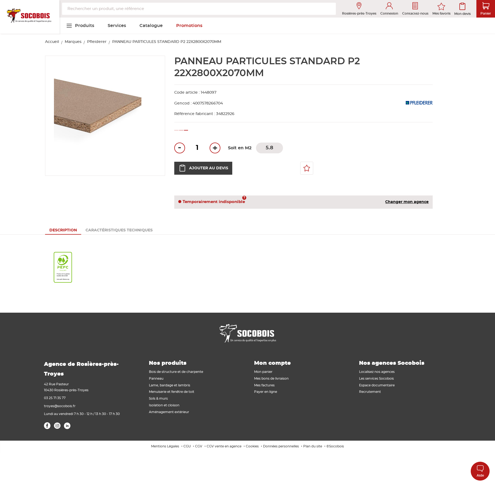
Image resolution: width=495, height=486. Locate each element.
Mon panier (263, 371)
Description (63, 230)
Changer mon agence (407, 202)
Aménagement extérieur (169, 412)
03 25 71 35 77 (55, 398)
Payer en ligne (265, 391)
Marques (73, 42)
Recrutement (370, 391)
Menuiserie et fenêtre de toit (171, 391)
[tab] (63, 230)
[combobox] (199, 9)
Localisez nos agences (377, 371)
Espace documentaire (377, 385)
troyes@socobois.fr (60, 406)
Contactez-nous (415, 8)
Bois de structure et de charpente (176, 371)
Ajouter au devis (203, 168)
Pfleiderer (97, 42)
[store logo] (30, 17)
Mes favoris (441, 13)
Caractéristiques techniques (119, 230)
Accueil (52, 42)
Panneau (156, 378)
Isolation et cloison (164, 405)
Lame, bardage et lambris (169, 385)
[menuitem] (80, 26)
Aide (480, 471)
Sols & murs (158, 398)
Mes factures (264, 385)
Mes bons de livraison (271, 378)
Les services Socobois (376, 378)
